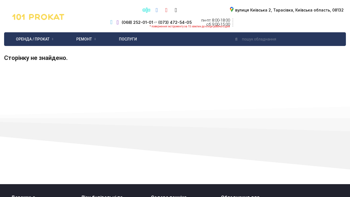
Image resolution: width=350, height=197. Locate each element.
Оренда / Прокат (34, 39)
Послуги (128, 39)
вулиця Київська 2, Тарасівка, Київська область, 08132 (289, 10)
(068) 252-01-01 (137, 22)
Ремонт (86, 39)
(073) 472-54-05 (175, 22)
